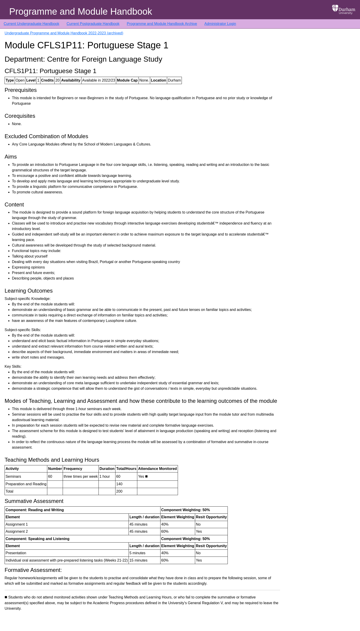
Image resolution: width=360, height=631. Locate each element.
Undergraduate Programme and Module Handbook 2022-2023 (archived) (64, 33)
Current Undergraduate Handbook (31, 24)
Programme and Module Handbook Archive (162, 24)
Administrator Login (220, 24)
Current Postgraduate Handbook (93, 24)
